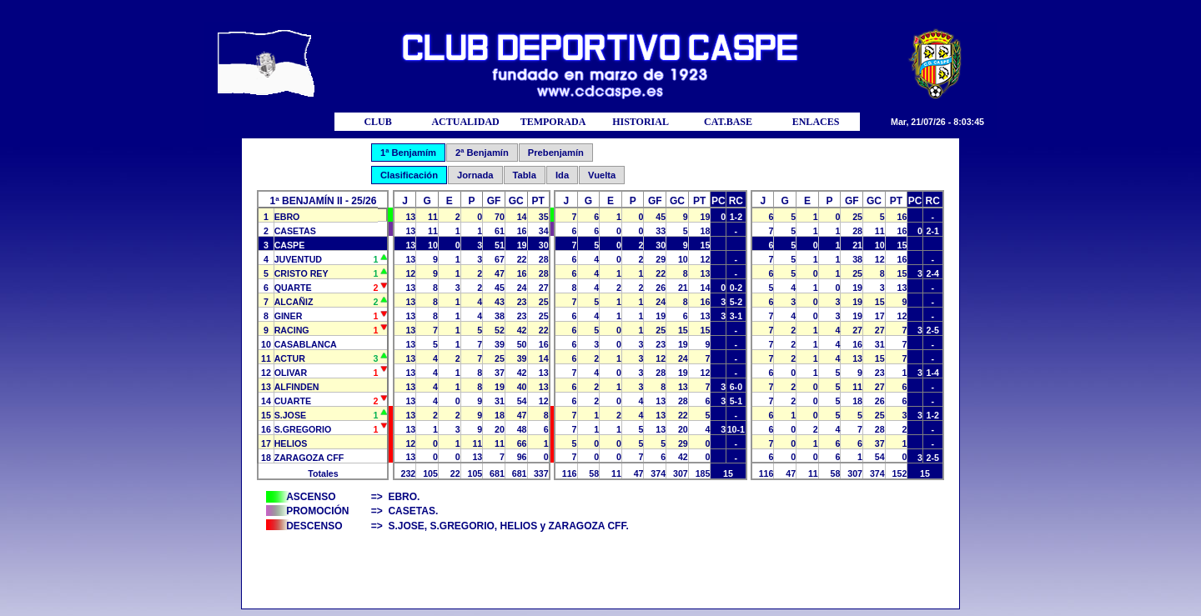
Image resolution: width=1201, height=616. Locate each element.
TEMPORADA (553, 122)
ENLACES (816, 122)
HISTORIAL (640, 122)
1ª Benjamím (408, 153)
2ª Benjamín (482, 153)
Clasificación (409, 175)
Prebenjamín (556, 153)
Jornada (475, 175)
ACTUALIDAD (465, 122)
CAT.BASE (728, 122)
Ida (562, 175)
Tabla (524, 175)
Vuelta (602, 175)
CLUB (377, 122)
